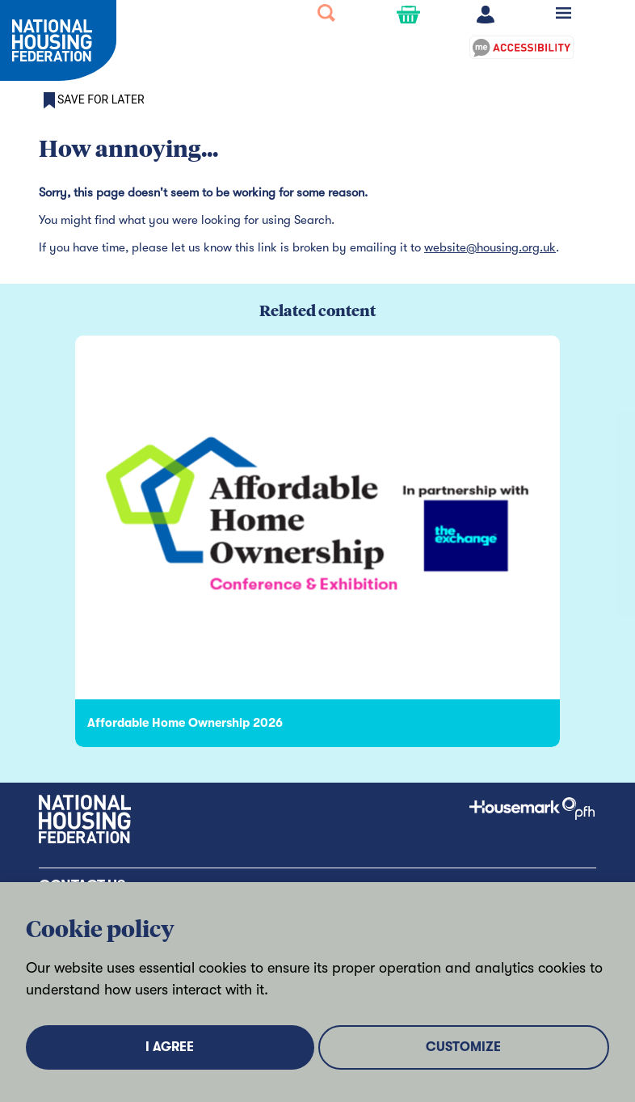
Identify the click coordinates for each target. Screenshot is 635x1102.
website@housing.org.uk (490, 247)
